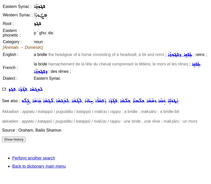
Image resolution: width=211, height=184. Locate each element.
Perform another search (33, 158)
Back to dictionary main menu (39, 166)
